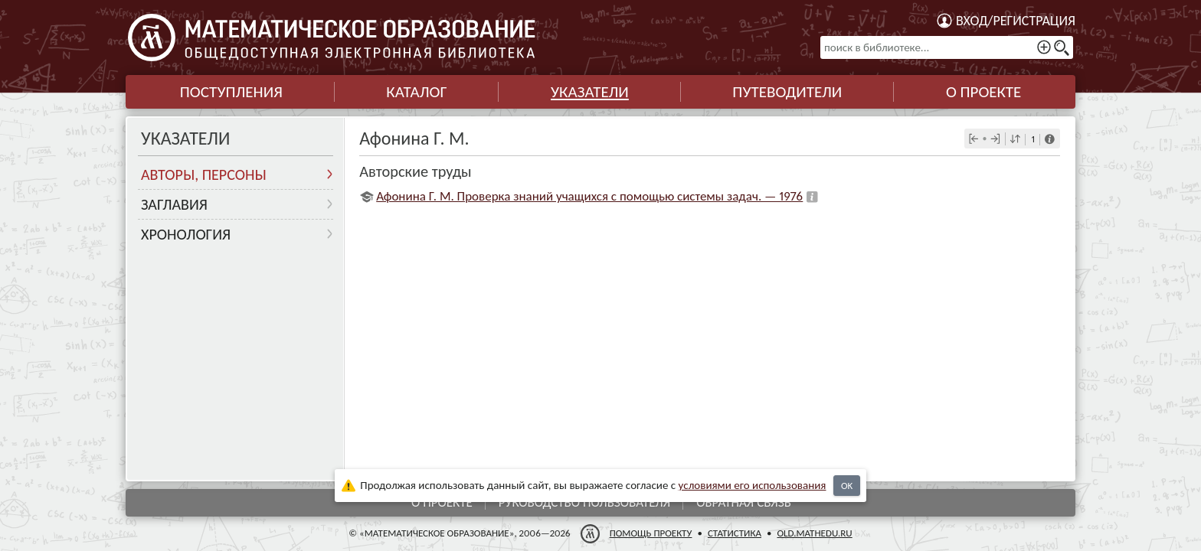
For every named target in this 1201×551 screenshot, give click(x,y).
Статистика (734, 533)
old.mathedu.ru (814, 533)
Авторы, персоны (204, 174)
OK (846, 485)
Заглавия (174, 204)
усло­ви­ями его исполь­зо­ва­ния (752, 485)
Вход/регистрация (1015, 20)
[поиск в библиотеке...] (946, 47)
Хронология (186, 234)
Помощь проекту (651, 533)
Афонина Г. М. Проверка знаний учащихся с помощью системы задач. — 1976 (589, 196)
